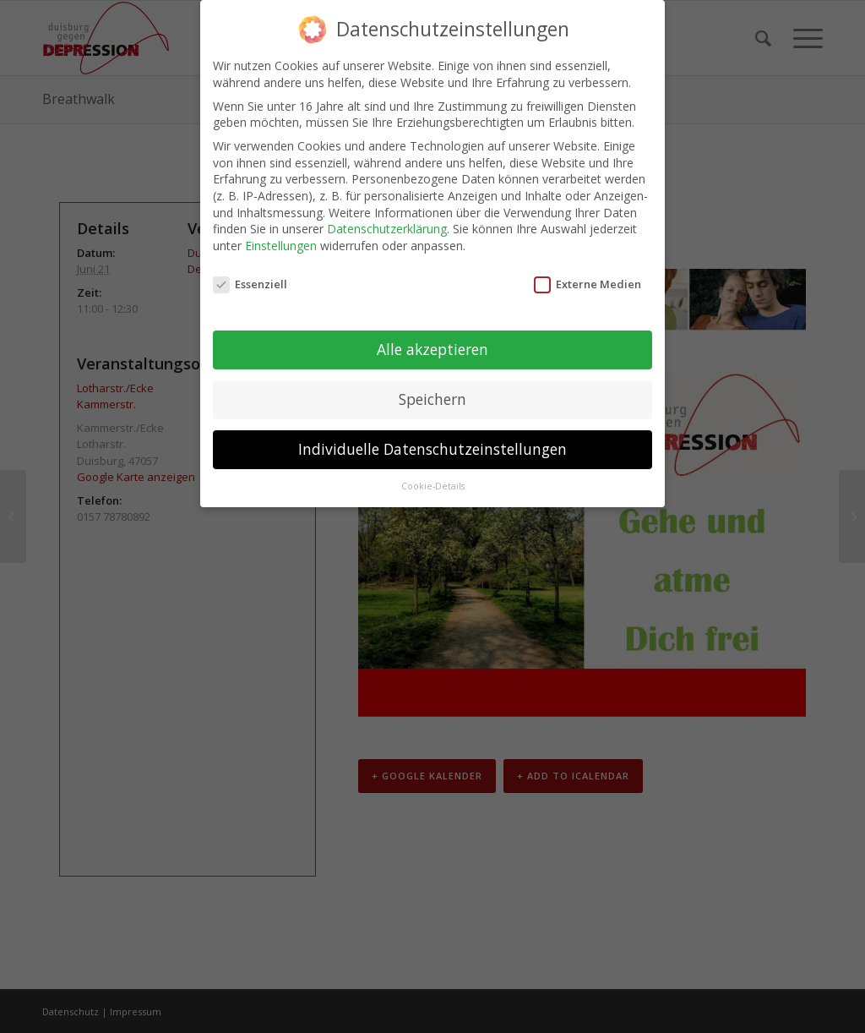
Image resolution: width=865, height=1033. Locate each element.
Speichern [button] (432, 399)
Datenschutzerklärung (387, 229)
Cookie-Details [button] (433, 486)
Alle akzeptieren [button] (432, 349)
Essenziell (250, 284)
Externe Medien (587, 284)
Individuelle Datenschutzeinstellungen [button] (432, 449)
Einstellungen (281, 246)
